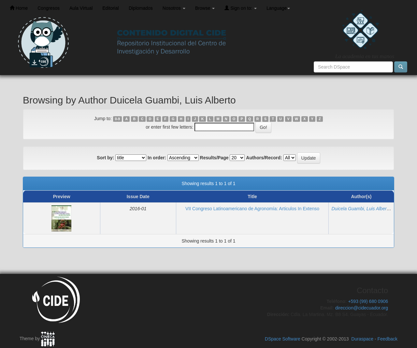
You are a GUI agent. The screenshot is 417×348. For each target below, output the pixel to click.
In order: (157, 157)
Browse (205, 8)
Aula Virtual (81, 8)
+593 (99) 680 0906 (368, 301)
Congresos (48, 8)
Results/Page (214, 157)
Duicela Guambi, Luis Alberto (360, 208)
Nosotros (174, 8)
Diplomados (141, 8)
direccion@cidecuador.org (361, 307)
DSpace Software (282, 338)
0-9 (117, 119)
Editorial (110, 8)
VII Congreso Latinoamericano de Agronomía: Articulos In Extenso (252, 208)
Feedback (387, 338)
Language (278, 8)
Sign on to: (240, 8)
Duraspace (362, 338)
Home (19, 8)
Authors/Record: (264, 157)
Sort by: (105, 157)
